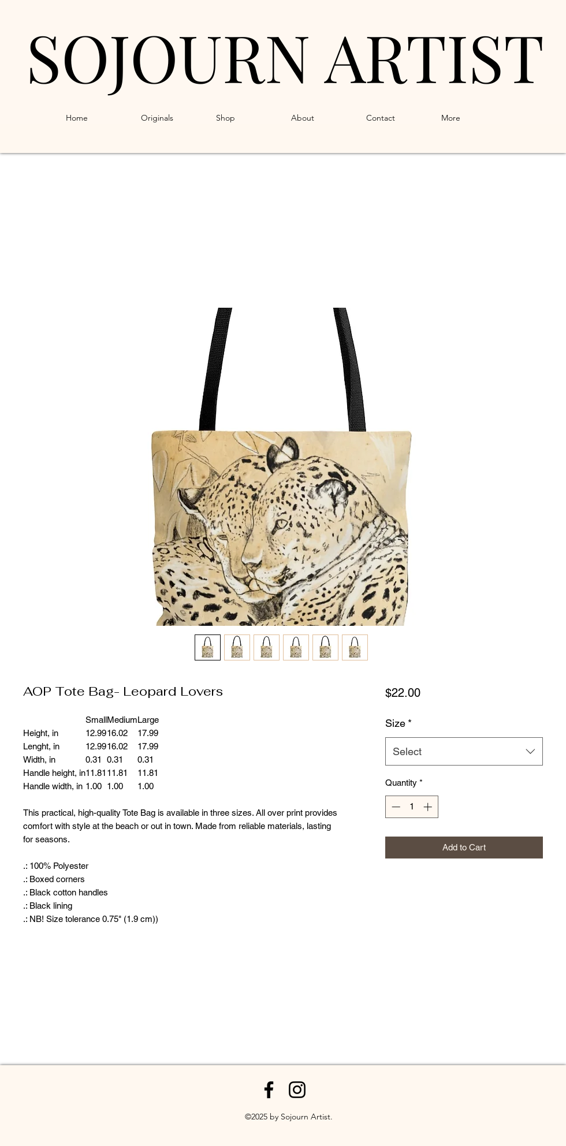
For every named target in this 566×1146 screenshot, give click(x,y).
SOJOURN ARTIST (285, 56)
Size (398, 723)
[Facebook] (269, 1089)
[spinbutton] (411, 806)
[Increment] (429, 806)
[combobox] (464, 751)
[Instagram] (297, 1089)
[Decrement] (395, 806)
